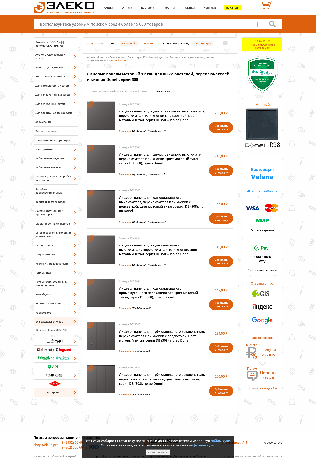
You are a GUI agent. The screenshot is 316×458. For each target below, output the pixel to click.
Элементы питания (48, 303)
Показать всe (162, 91)
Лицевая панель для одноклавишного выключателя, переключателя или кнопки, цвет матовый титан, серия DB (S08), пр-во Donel (158, 249)
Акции (108, 7)
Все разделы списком (49, 321)
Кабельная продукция (49, 158)
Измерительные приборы (52, 140)
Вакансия (232, 7)
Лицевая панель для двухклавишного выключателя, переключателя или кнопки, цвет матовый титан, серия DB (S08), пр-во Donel (162, 158)
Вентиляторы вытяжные (51, 76)
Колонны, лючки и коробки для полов (53, 178)
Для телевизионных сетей (52, 94)
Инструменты (44, 149)
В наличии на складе (176, 43)
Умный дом (43, 294)
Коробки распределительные (48, 190)
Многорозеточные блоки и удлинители (53, 234)
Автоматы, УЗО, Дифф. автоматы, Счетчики (50, 43)
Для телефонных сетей (50, 104)
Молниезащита (45, 245)
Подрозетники (45, 254)
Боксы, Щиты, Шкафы (49, 67)
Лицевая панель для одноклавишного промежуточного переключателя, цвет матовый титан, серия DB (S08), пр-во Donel (158, 292)
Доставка (147, 7)
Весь (113, 43)
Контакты (210, 7)
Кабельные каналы (48, 167)
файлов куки (203, 445)
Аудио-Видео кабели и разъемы (50, 56)
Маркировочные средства (52, 223)
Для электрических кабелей (53, 113)
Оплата (127, 7)
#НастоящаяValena (262, 174)
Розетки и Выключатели (51, 263)
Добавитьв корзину (221, 127)
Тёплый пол (43, 272)
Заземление (43, 122)
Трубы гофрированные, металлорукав (51, 283)
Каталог (91, 57)
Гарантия (169, 7)
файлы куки (220, 441)
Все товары (203, 43)
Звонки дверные (46, 131)
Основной (128, 43)
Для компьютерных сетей (52, 85)
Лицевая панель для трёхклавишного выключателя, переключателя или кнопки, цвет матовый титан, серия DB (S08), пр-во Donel (162, 379)
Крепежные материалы (50, 202)
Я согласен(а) (158, 452)
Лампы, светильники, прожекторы (49, 212)
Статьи (190, 7)
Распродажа (43, 312)
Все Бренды (54, 392)
